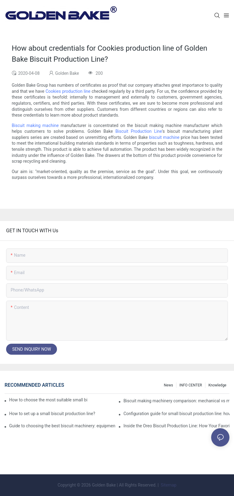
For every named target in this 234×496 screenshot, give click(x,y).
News (168, 385)
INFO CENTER (190, 385)
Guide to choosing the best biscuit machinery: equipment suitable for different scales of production (62, 425)
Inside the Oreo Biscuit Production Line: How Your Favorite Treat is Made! (176, 425)
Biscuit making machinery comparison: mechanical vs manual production (176, 400)
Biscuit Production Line (138, 131)
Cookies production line (67, 91)
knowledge (217, 385)
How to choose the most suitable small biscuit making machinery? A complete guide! (48, 399)
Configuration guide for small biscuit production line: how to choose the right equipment (176, 413)
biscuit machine (164, 137)
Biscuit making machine (35, 125)
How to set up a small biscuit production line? (52, 413)
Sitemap (168, 485)
